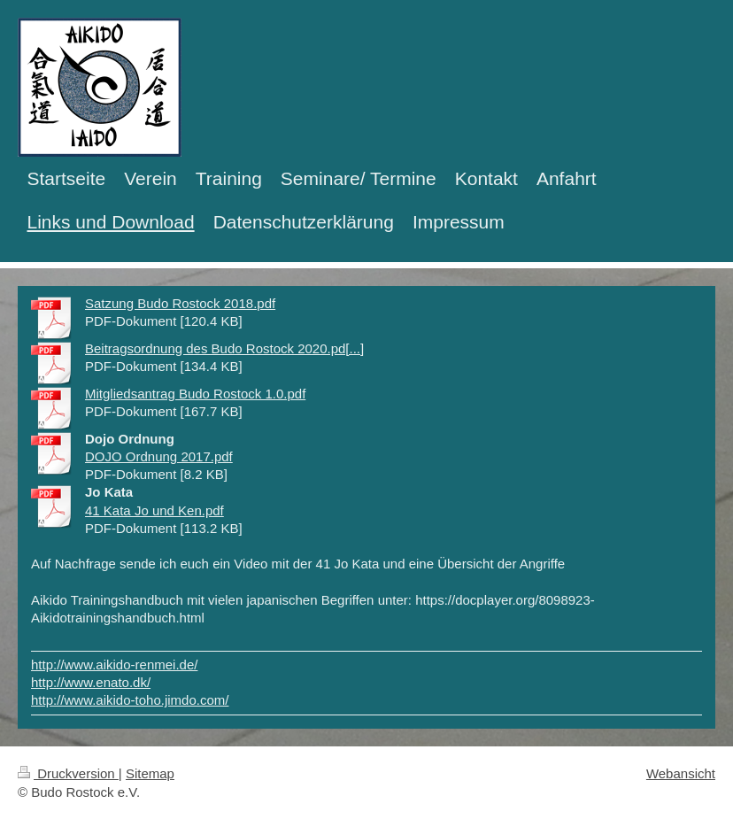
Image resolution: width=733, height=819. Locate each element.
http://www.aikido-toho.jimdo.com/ (129, 699)
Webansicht (680, 773)
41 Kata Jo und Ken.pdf (154, 510)
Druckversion (68, 773)
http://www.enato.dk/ (90, 682)
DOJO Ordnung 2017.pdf (159, 456)
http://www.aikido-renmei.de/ (114, 664)
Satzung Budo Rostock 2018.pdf (180, 303)
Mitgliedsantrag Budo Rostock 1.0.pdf (195, 393)
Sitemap (150, 773)
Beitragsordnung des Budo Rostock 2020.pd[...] (224, 348)
